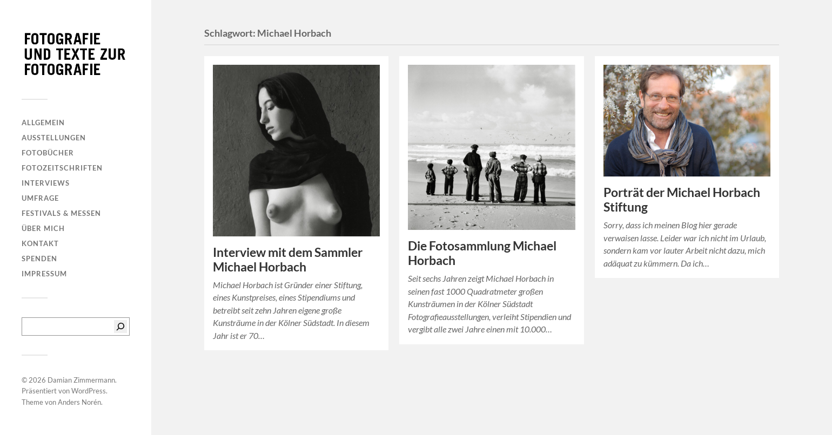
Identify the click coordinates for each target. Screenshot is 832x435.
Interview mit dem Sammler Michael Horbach (288, 259)
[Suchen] (120, 326)
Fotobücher (48, 152)
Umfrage (40, 198)
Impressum (44, 273)
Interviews (46, 183)
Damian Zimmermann (81, 380)
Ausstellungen (54, 137)
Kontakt (40, 243)
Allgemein (43, 122)
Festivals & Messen (61, 213)
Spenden (39, 258)
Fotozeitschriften (62, 168)
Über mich (43, 228)
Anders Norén (79, 402)
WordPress (88, 390)
